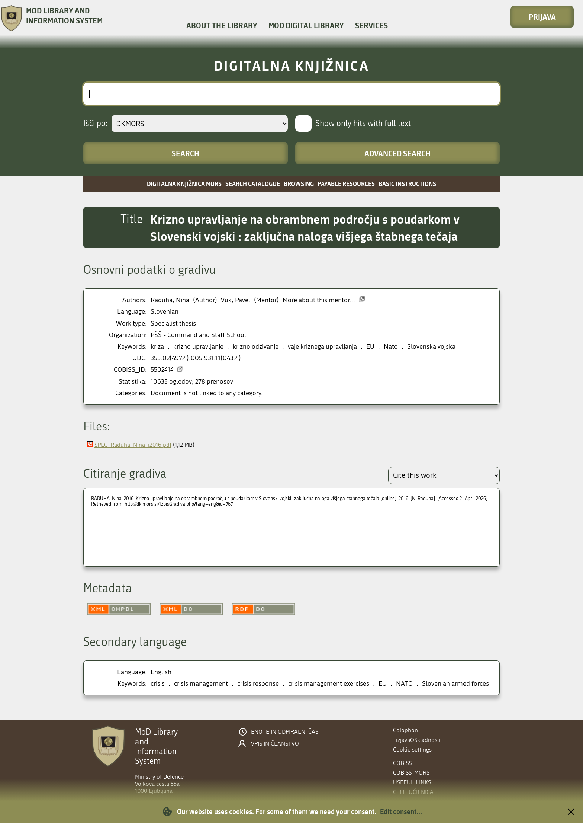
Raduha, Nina (170, 300)
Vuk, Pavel (235, 300)
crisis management (201, 684)
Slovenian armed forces (455, 684)
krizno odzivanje (255, 346)
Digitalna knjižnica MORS (184, 183)
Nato (391, 346)
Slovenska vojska (431, 346)
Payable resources (346, 183)
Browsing (299, 183)
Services (371, 25)
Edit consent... (401, 811)
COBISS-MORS (411, 772)
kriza (157, 346)
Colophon (405, 730)
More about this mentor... (319, 300)
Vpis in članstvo (275, 744)
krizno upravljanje (198, 346)
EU (370, 346)
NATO (404, 684)
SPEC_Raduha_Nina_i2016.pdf (132, 444)
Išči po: (95, 123)
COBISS (402, 762)
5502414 (162, 370)
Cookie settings (412, 749)
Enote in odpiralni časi (285, 732)
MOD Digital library (306, 25)
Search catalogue (252, 183)
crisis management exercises (328, 684)
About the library (221, 25)
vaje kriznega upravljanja (322, 346)
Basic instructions (407, 183)
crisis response (258, 684)
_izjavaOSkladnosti (417, 739)
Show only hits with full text (363, 123)
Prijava (542, 17)
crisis (158, 684)
